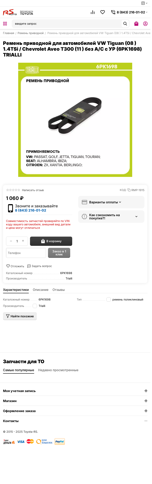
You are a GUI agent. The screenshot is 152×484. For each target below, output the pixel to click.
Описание (41, 290)
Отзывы (59, 290)
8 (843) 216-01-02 (30, 210)
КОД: (123, 190)
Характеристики (16, 290)
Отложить (15, 266)
